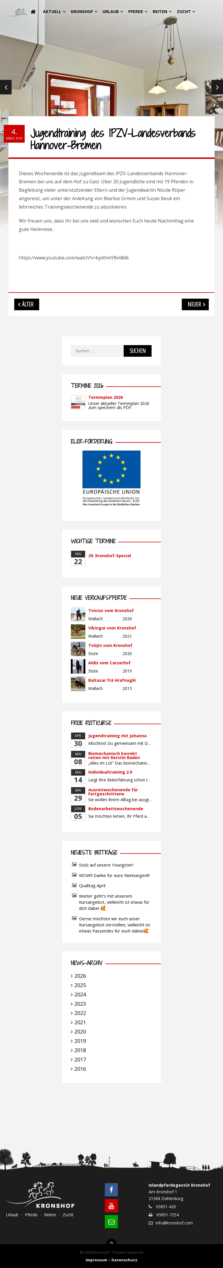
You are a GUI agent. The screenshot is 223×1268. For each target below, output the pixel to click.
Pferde (135, 11)
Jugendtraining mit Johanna (117, 735)
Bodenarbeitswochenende (115, 808)
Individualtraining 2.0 (110, 772)
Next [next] (217, 87)
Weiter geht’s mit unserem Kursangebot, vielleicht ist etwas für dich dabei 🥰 (114, 902)
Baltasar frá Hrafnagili (112, 680)
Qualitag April (92, 885)
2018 (80, 1050)
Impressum (96, 1259)
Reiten (160, 11)
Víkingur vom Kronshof (112, 628)
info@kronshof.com (174, 1223)
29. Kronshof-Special (109, 555)
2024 (80, 994)
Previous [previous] (6, 87)
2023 (80, 1003)
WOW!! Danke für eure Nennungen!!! (114, 875)
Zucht (184, 11)
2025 (80, 985)
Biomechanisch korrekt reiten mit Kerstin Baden (114, 755)
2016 (80, 1068)
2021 (80, 1022)
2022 (80, 1012)
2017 (80, 1059)
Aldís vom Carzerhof (109, 663)
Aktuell (52, 11)
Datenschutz (124, 1259)
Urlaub (110, 11)
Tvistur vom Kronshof (111, 610)
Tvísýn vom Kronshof (110, 645)
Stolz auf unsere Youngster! (106, 865)
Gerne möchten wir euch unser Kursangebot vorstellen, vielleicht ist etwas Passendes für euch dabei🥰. (114, 925)
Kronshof (82, 11)
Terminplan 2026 (105, 397)
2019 (80, 1040)
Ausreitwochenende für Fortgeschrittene (113, 792)
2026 (80, 975)
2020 (80, 1031)
